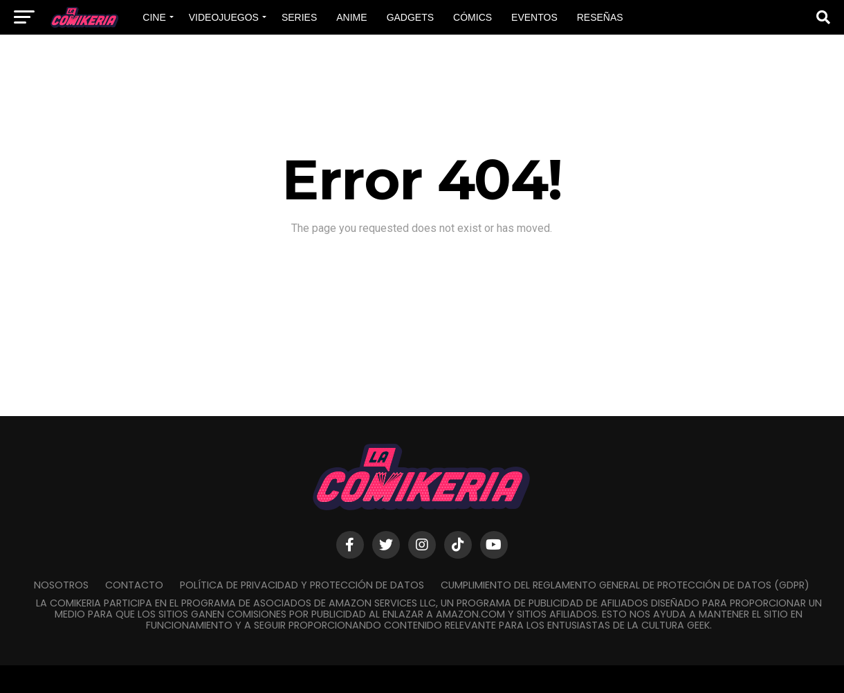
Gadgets (410, 17)
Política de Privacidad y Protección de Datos (302, 585)
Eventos (534, 17)
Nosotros (61, 585)
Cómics (472, 17)
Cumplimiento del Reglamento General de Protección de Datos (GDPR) (625, 585)
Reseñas (600, 17)
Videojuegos (224, 17)
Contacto (134, 585)
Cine (154, 17)
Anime (351, 17)
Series (299, 17)
